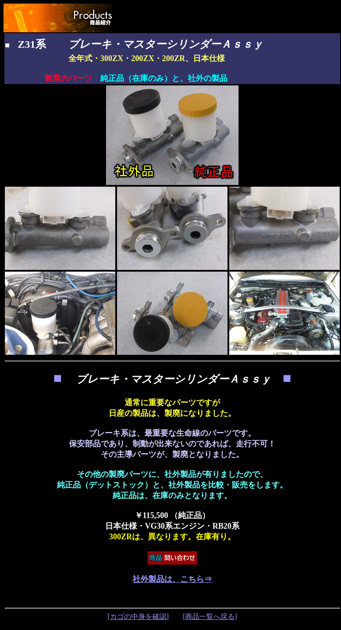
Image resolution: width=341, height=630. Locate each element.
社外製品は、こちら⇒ (172, 579)
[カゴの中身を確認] (138, 616)
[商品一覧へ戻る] (210, 616)
